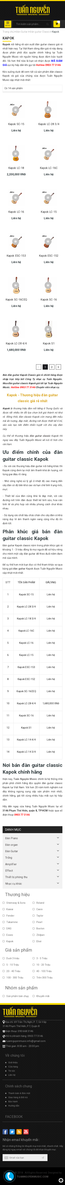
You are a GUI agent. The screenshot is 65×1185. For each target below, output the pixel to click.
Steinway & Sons (14, 902)
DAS (7, 928)
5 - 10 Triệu (11, 964)
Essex (8, 935)
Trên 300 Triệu (43, 977)
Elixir (37, 941)
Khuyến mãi (41, 996)
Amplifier (11, 864)
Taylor (38, 915)
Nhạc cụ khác (13, 883)
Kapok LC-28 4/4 (16, 343)
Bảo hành (13, 1101)
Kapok (8, 941)
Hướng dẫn (13, 1106)
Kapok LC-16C (49, 168)
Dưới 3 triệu (11, 958)
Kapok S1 (49, 343)
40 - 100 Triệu (42, 971)
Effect (9, 870)
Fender (8, 915)
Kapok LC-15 (49, 211)
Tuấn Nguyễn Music (25, 779)
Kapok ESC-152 (48, 255)
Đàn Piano (11, 838)
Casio (38, 909)
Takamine (10, 922)
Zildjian (39, 935)
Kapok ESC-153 (16, 255)
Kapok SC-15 (16, 124)
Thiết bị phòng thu (16, 877)
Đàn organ (11, 844)
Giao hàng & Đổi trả (18, 1097)
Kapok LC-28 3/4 (48, 124)
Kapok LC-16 (16, 211)
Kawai (8, 909)
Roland (38, 902)
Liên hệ (11, 1075)
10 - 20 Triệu (41, 964)
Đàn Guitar (11, 851)
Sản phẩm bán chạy (16, 996)
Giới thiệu (13, 1062)
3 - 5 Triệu (40, 958)
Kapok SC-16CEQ (16, 299)
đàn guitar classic (40, 435)
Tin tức (11, 1071)
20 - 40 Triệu (11, 971)
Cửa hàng (13, 1067)
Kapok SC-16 (49, 299)
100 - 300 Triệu (13, 977)
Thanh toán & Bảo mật (19, 1093)
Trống (8, 857)
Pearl (37, 922)
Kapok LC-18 (16, 168)
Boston (39, 928)
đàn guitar (19, 568)
